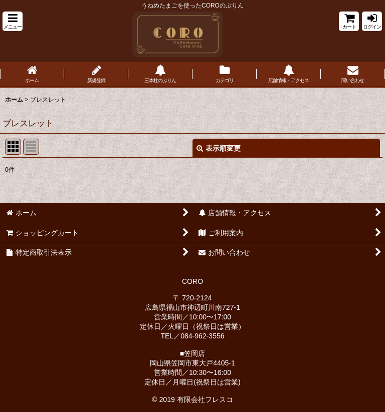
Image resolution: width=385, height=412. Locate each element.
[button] (13, 21)
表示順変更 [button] (219, 148)
